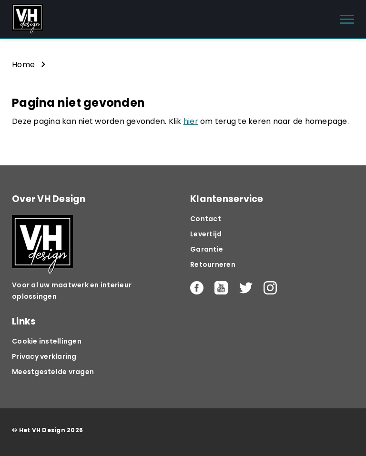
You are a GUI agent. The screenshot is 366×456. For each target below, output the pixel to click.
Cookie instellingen (46, 341)
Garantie (206, 249)
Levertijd (206, 234)
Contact (205, 218)
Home (23, 64)
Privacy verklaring (44, 356)
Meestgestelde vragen (53, 371)
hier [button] (190, 121)
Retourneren (212, 264)
